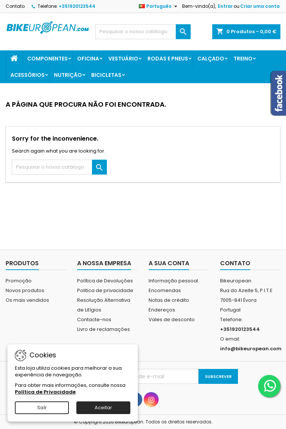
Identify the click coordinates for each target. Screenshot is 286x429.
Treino (242, 58)
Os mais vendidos (27, 300)
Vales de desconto (172, 319)
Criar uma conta (260, 6)
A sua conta (169, 263)
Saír (42, 407)
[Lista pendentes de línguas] (159, 6)
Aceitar (103, 407)
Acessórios (27, 75)
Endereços (162, 309)
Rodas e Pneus (167, 58)
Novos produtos (25, 290)
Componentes (47, 58)
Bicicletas (106, 75)
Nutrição (68, 75)
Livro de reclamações (103, 329)
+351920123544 (77, 6)
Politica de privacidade (105, 290)
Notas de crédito (169, 300)
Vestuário (123, 58)
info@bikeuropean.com (251, 348)
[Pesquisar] (143, 31)
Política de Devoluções (105, 280)
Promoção (19, 280)
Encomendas (165, 290)
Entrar (225, 6)
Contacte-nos (94, 319)
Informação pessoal (173, 280)
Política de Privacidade (45, 391)
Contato (15, 6)
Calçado (210, 58)
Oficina (88, 58)
